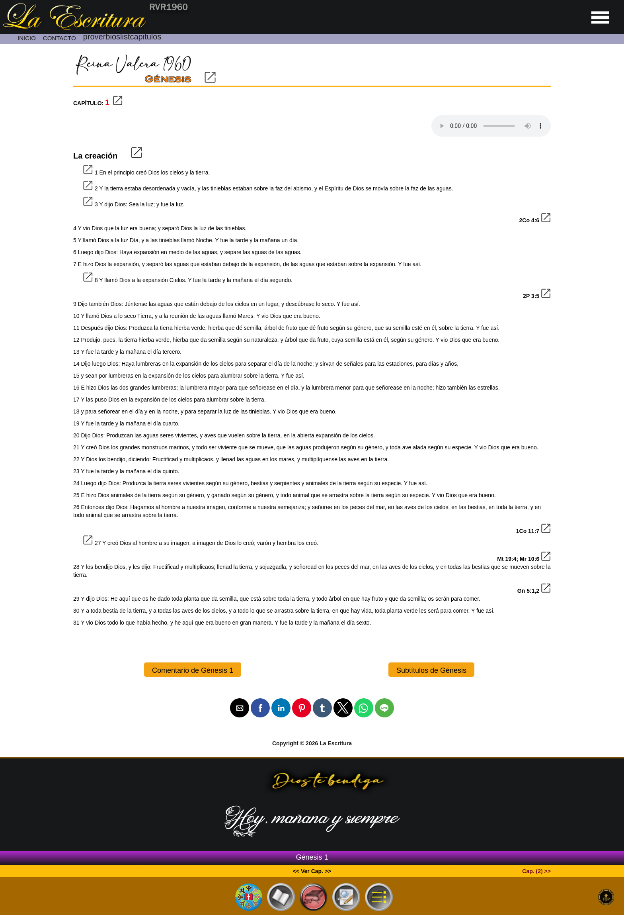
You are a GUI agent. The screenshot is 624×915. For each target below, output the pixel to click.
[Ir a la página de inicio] (94, 28)
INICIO (27, 38)
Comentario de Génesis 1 (192, 670)
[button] (239, 707)
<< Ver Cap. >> (312, 871)
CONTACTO (59, 38)
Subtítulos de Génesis (431, 670)
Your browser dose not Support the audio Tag (491, 126)
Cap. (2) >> (536, 871)
